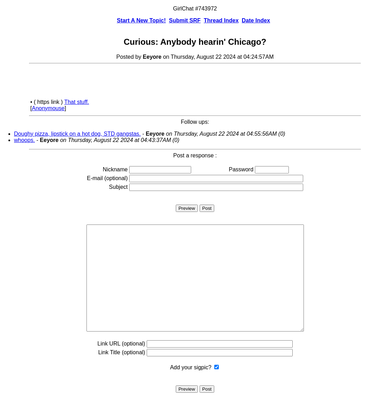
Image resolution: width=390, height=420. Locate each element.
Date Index (256, 20)
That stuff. (76, 102)
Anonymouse (48, 108)
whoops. (24, 140)
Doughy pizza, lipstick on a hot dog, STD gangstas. (77, 134)
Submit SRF (185, 20)
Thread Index (221, 20)
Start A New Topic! (141, 20)
